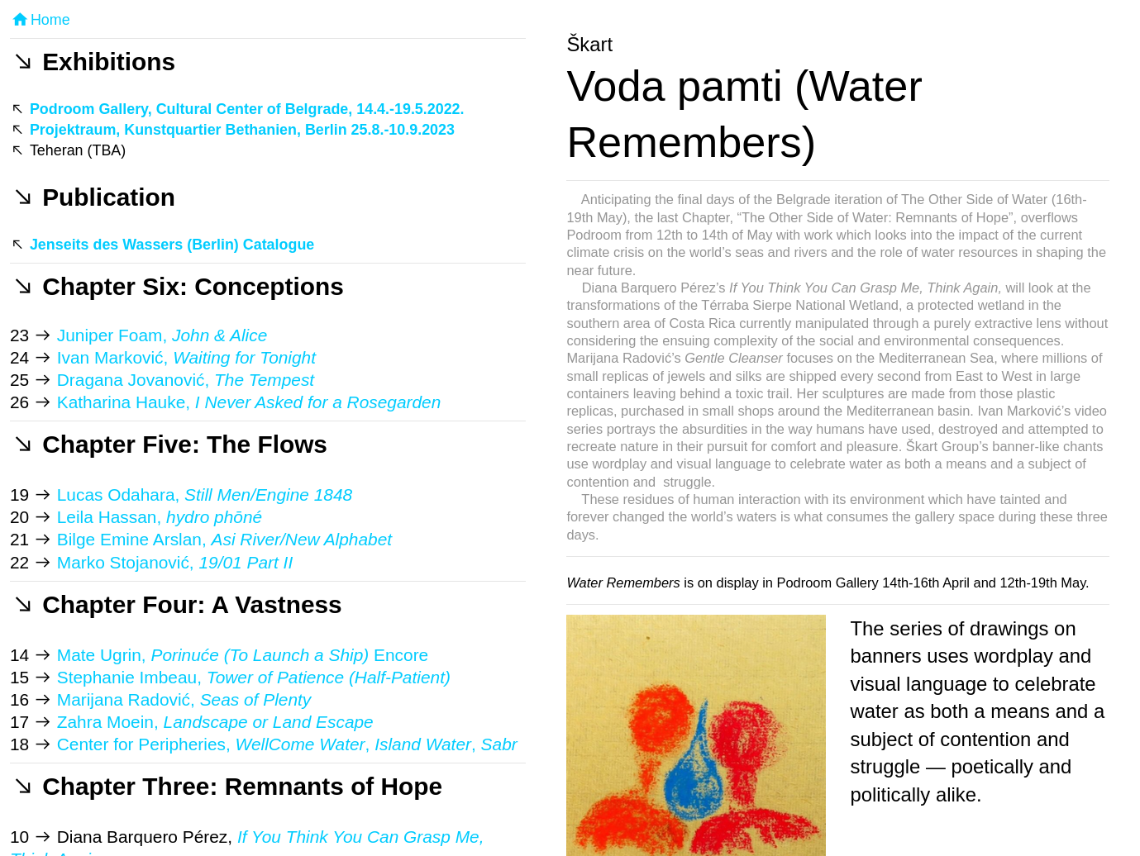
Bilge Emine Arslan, (224, 539)
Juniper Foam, (159, 335)
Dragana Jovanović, (185, 379)
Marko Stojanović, (175, 562)
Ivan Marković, (186, 357)
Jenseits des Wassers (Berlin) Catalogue (172, 244)
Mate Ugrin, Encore (242, 654)
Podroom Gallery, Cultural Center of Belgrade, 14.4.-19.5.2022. (247, 109)
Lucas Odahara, (204, 494)
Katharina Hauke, (246, 401)
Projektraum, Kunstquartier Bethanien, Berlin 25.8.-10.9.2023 (242, 129)
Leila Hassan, (159, 516)
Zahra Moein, (215, 721)
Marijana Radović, (184, 699)
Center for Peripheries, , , (287, 744)
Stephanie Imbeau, (254, 677)
